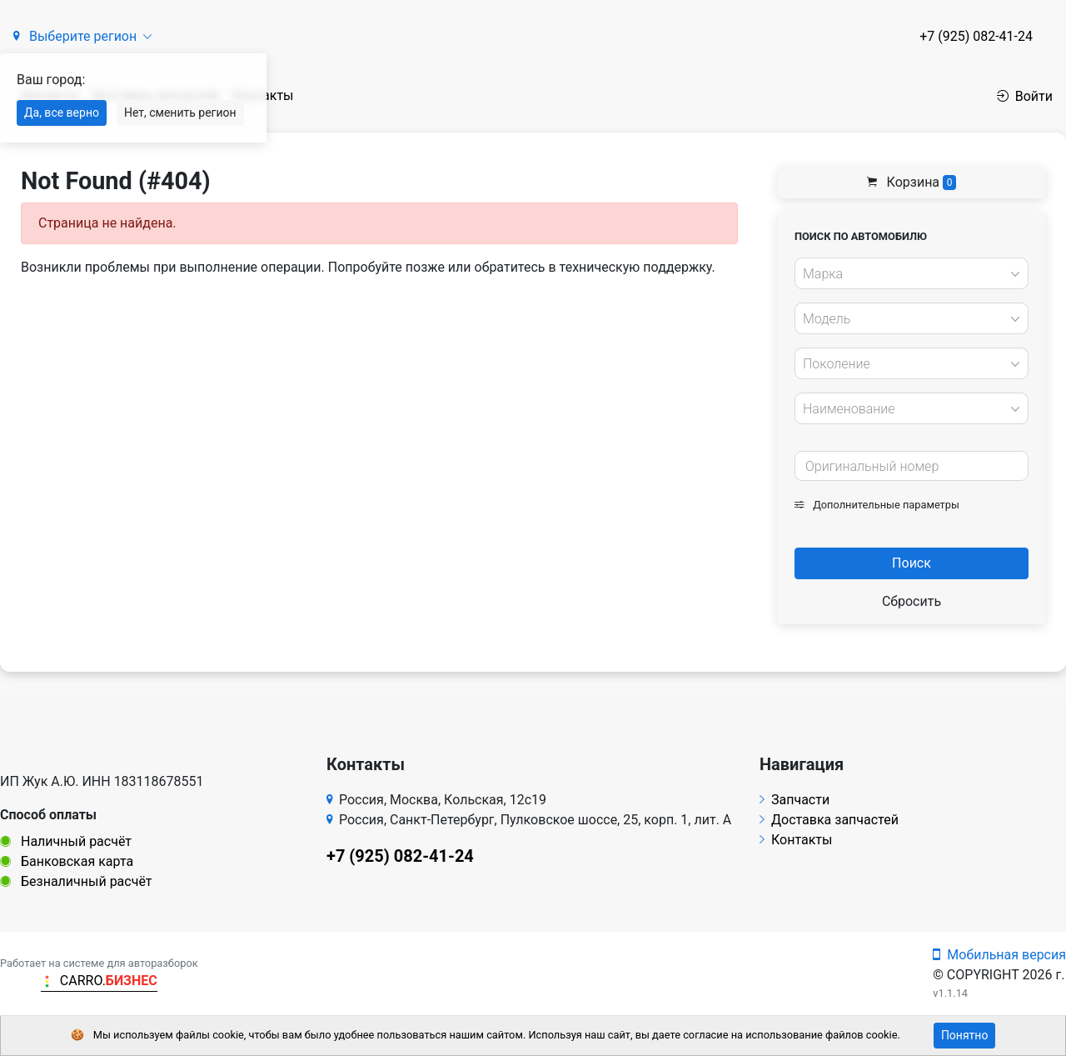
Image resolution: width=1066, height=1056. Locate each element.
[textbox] (907, 274)
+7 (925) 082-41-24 (976, 36)
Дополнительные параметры (877, 504)
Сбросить (911, 601)
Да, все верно (61, 112)
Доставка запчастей (829, 820)
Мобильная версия (999, 955)
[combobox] (911, 273)
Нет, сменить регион (180, 112)
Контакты (796, 840)
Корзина (912, 182)
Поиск (911, 563)
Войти (1025, 96)
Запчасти (794, 800)
